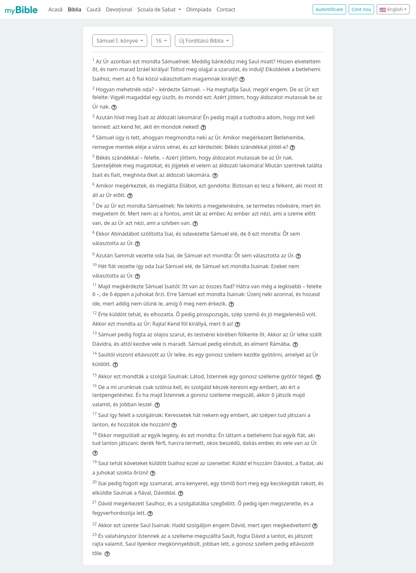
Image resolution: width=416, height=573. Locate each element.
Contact (225, 9)
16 (159, 40)
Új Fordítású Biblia (202, 40)
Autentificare (329, 9)
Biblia (75, 9)
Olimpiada (198, 9)
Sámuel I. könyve (118, 40)
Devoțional (119, 9)
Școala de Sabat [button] (157, 9)
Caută (93, 9)
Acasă (55, 9)
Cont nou (361, 9)
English (391, 9)
